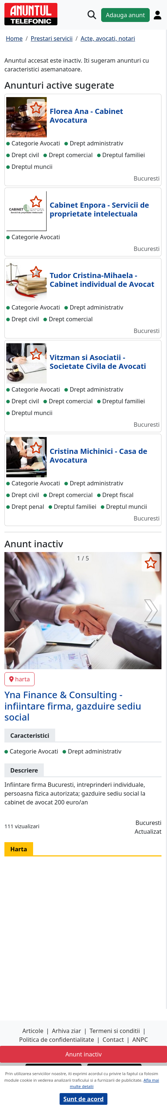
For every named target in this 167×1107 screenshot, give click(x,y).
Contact (113, 1040)
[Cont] (158, 15)
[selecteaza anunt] (36, 107)
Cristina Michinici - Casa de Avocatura (98, 455)
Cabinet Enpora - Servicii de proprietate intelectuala (99, 209)
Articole (32, 1031)
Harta (18, 849)
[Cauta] (92, 15)
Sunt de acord (83, 1099)
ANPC (140, 1040)
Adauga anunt (125, 15)
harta (19, 679)
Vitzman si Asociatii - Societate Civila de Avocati (98, 361)
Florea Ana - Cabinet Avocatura (86, 115)
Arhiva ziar (66, 1031)
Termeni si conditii (115, 1031)
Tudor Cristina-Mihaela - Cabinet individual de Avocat (102, 279)
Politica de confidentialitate (56, 1040)
